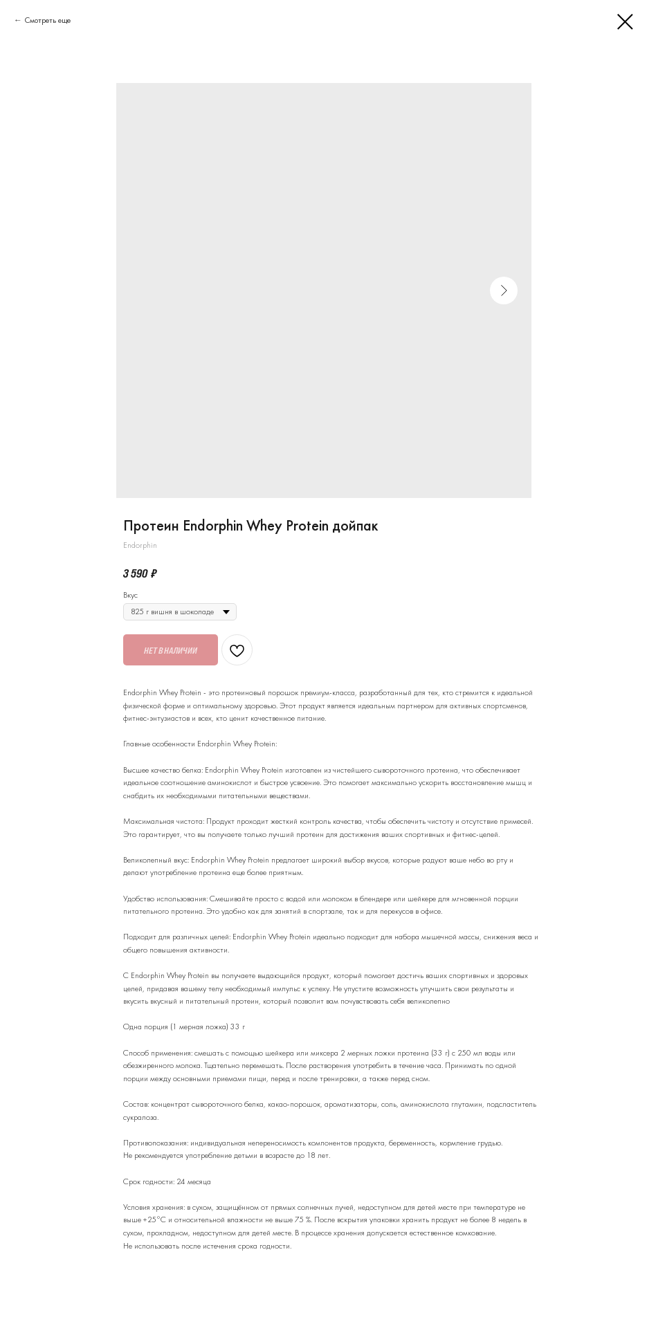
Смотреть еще (47, 20)
